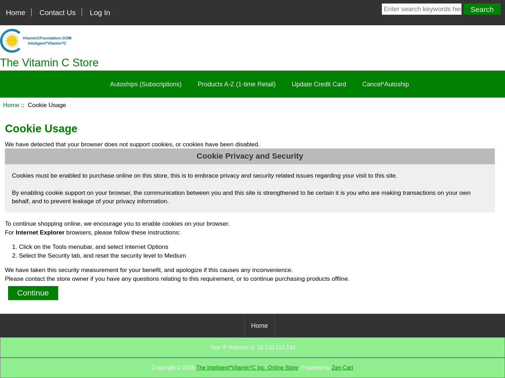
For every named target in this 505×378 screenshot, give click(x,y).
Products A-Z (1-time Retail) (237, 84)
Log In (100, 12)
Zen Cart (342, 368)
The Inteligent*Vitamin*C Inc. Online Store (247, 368)
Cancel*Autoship (385, 84)
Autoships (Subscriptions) (146, 84)
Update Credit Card (319, 84)
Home (16, 12)
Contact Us (58, 12)
